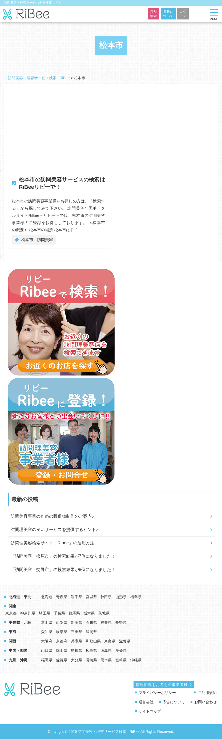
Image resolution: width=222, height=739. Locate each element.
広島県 (91, 650)
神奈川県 (27, 613)
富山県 (46, 622)
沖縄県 (136, 660)
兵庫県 (76, 641)
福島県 (136, 597)
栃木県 (89, 613)
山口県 (46, 650)
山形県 (121, 597)
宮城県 (91, 597)
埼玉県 (44, 613)
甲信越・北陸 (20, 622)
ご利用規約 (207, 692)
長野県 (121, 622)
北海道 (46, 597)
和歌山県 (93, 641)
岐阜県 (61, 632)
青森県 (61, 597)
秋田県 (106, 597)
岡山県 (61, 650)
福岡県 (46, 660)
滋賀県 (124, 641)
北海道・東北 (20, 597)
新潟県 (76, 622)
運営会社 (146, 702)
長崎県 (91, 660)
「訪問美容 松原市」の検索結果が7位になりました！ (63, 556)
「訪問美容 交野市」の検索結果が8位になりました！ (63, 569)
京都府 (61, 641)
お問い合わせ (205, 702)
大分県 (76, 660)
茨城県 (104, 613)
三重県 (76, 632)
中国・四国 (18, 650)
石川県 (91, 622)
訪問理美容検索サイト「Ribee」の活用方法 (52, 543)
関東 (12, 606)
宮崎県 (121, 660)
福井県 (106, 622)
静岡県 (91, 632)
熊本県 (106, 660)
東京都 (11, 613)
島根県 (76, 650)
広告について (174, 702)
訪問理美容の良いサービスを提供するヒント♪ (54, 529)
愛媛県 (121, 650)
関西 (12, 641)
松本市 (27, 239)
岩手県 (76, 597)
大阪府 (46, 641)
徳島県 (106, 650)
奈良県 (109, 641)
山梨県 (61, 622)
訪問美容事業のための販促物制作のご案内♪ (52, 516)
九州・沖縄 (18, 660)
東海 (12, 632)
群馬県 (74, 613)
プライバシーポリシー (157, 692)
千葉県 (59, 613)
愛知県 (46, 632)
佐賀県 (61, 660)
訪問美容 (45, 239)
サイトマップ (150, 711)
